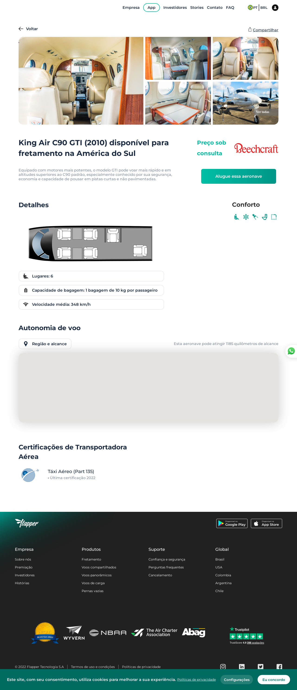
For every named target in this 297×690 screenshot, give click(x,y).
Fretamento (91, 559)
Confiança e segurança (166, 559)
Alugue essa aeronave (238, 176)
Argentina (223, 583)
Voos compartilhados (99, 567)
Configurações (237, 679)
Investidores (25, 575)
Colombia (223, 575)
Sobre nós (23, 559)
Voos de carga (93, 583)
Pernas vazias (92, 591)
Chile (219, 591)
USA (218, 567)
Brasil (219, 559)
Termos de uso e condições (93, 667)
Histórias (22, 583)
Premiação (23, 567)
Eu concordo (273, 679)
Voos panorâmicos (97, 575)
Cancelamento (160, 575)
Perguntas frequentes (166, 567)
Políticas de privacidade (141, 667)
